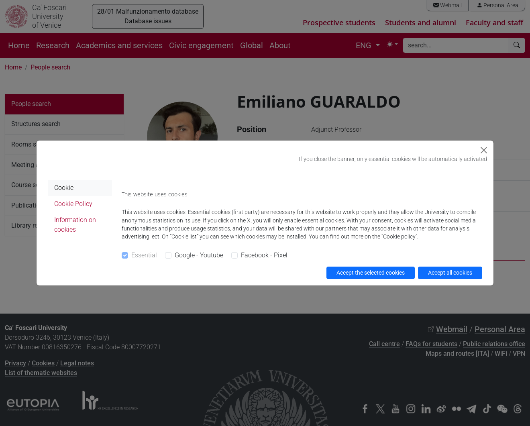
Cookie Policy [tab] (73, 204)
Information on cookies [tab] (75, 224)
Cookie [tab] (63, 188)
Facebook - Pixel (264, 255)
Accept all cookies (450, 272)
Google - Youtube (199, 255)
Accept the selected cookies (370, 272)
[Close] (483, 150)
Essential (144, 255)
